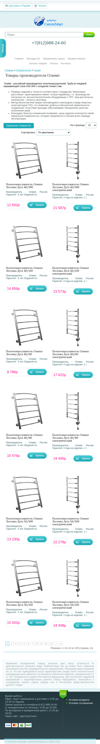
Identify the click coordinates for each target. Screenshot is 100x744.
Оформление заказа (54, 58)
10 (46, 643)
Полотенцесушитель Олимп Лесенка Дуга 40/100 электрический (70, 187)
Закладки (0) (33, 58)
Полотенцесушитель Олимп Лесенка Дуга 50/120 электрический (70, 605)
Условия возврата (79, 699)
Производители (23, 70)
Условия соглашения (81, 703)
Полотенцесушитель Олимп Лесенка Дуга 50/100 (24, 520)
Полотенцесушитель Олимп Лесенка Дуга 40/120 (24, 269)
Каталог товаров (38, 63)
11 (51, 643)
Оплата (42, 5)
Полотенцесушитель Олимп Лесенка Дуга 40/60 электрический (70, 354)
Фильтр (2, 48)
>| (61, 643)
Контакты (66, 63)
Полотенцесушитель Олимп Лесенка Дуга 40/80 (24, 436)
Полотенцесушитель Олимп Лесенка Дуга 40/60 (24, 353)
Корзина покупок (76, 58)
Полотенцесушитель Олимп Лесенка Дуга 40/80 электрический (70, 438)
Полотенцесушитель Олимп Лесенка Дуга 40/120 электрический (70, 271)
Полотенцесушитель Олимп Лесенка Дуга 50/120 (24, 603)
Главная (19, 58)
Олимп (37, 70)
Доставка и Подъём (19, 5)
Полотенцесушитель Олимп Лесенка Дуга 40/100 (24, 186)
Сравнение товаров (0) (18, 125)
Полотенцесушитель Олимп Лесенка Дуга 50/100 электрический (70, 521)
